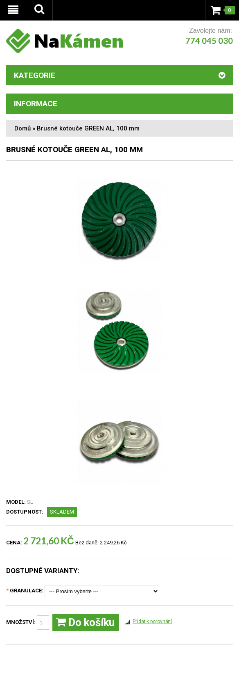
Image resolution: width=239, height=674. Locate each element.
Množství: (27, 622)
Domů (22, 128)
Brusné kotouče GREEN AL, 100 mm (88, 128)
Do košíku (85, 622)
